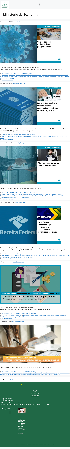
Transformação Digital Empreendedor (19, 197)
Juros (51, 255)
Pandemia (32, 76)
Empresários (27, 75)
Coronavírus (17, 73)
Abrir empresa (5, 192)
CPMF (9, 315)
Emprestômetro (16, 255)
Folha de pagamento (31, 313)
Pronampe (29, 254)
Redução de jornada (62, 136)
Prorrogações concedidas (33, 374)
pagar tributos (3, 374)
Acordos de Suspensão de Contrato (11, 136)
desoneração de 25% (28, 315)
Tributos (32, 371)
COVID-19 (18, 75)
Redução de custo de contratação (8, 317)
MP (55, 136)
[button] (39, 4)
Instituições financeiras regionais (29, 255)
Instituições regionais (44, 255)
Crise (22, 75)
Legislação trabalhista (19, 134)
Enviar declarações (27, 373)
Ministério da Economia (17, 76)
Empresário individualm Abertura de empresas (36, 194)
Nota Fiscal (26, 76)
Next (10, 379)
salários (2, 138)
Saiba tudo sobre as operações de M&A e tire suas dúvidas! (21, 424)
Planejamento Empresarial (49, 76)
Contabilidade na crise (7, 73)
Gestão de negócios (36, 75)
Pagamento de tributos (63, 373)
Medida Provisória (30, 134)
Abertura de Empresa (7, 194)
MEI (34, 192)
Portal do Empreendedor (20, 254)
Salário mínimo (21, 317)
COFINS (6, 75)
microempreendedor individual (31, 196)
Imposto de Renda (57, 75)
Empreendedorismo (18, 194)
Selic (32, 257)
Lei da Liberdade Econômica (13, 196)
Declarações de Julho (17, 373)
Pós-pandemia (24, 73)
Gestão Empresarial (47, 75)
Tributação (31, 73)
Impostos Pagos (49, 315)
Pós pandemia (60, 76)
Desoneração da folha (19, 313)
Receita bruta (27, 257)
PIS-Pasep (10, 374)
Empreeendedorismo (27, 192)
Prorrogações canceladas (20, 374)
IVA (9, 76)
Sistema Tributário (10, 78)
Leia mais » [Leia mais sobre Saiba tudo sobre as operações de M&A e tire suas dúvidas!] (20, 436)
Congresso (4, 315)
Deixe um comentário (7, 80)
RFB (55, 374)
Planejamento (38, 76)
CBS (3, 75)
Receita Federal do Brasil (47, 374)
